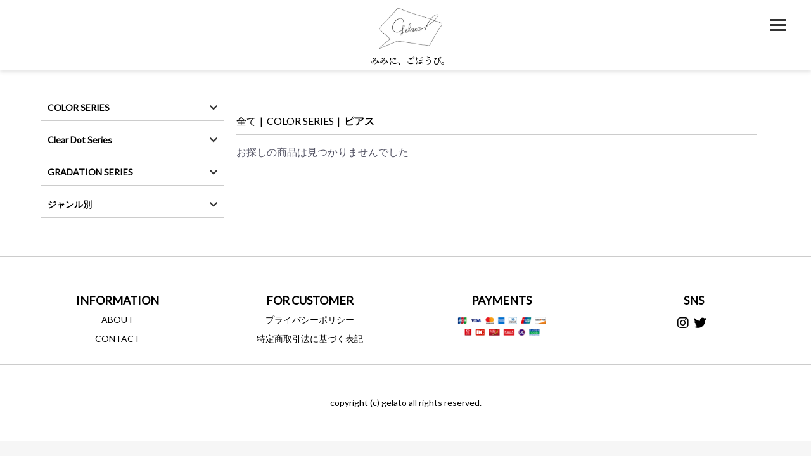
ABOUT (117, 319)
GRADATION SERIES (90, 172)
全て (246, 121)
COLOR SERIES (79, 107)
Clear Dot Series (80, 139)
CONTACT (117, 338)
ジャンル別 (70, 204)
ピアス (359, 121)
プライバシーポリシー (309, 319)
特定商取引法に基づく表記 (310, 338)
